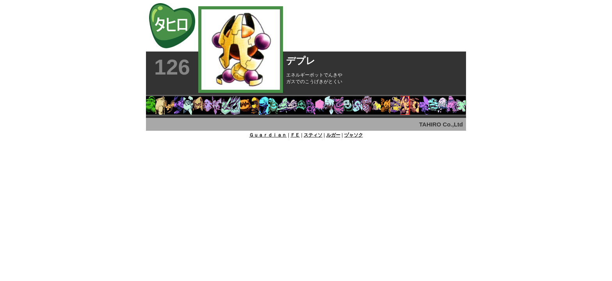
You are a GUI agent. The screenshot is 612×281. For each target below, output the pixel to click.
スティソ (313, 135)
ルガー (333, 135)
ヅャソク (353, 135)
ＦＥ (295, 135)
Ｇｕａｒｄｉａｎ (267, 135)
